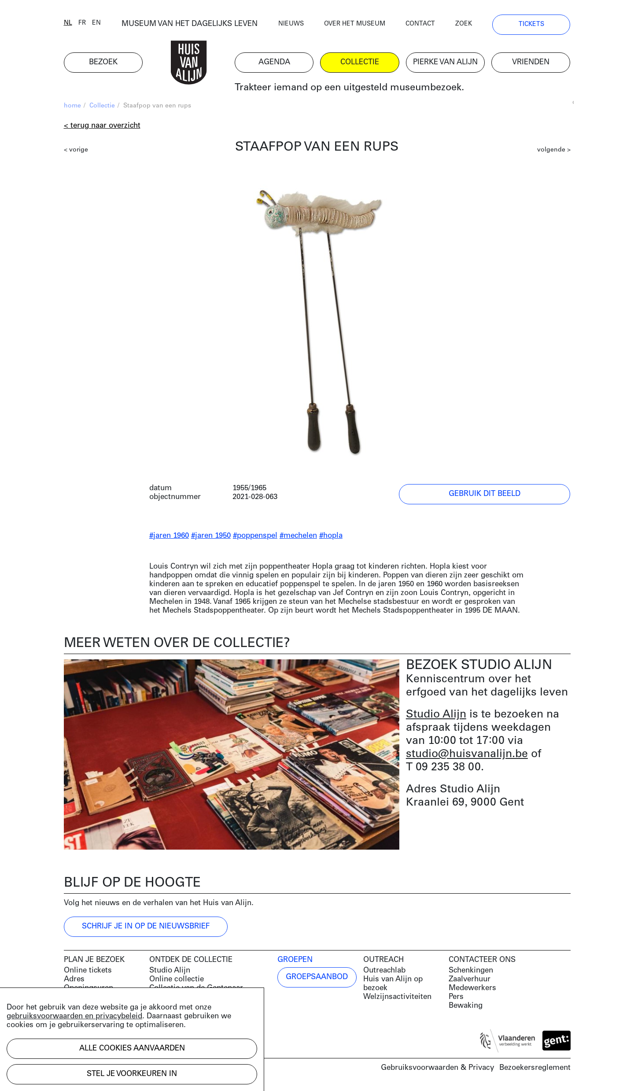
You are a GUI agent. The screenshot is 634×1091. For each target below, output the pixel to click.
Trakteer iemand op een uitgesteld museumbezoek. (349, 88)
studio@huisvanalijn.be (467, 754)
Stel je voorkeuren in (132, 1074)
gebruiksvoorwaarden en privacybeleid (74, 1016)
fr (82, 23)
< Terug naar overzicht (102, 125)
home (72, 106)
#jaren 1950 (211, 536)
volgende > (554, 150)
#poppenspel (255, 536)
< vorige (76, 150)
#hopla (331, 536)
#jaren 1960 (169, 536)
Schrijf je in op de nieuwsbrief (146, 926)
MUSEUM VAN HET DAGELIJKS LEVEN (190, 24)
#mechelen (298, 536)
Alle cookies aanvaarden (132, 1048)
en (96, 23)
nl (68, 23)
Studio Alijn (436, 714)
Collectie (102, 106)
